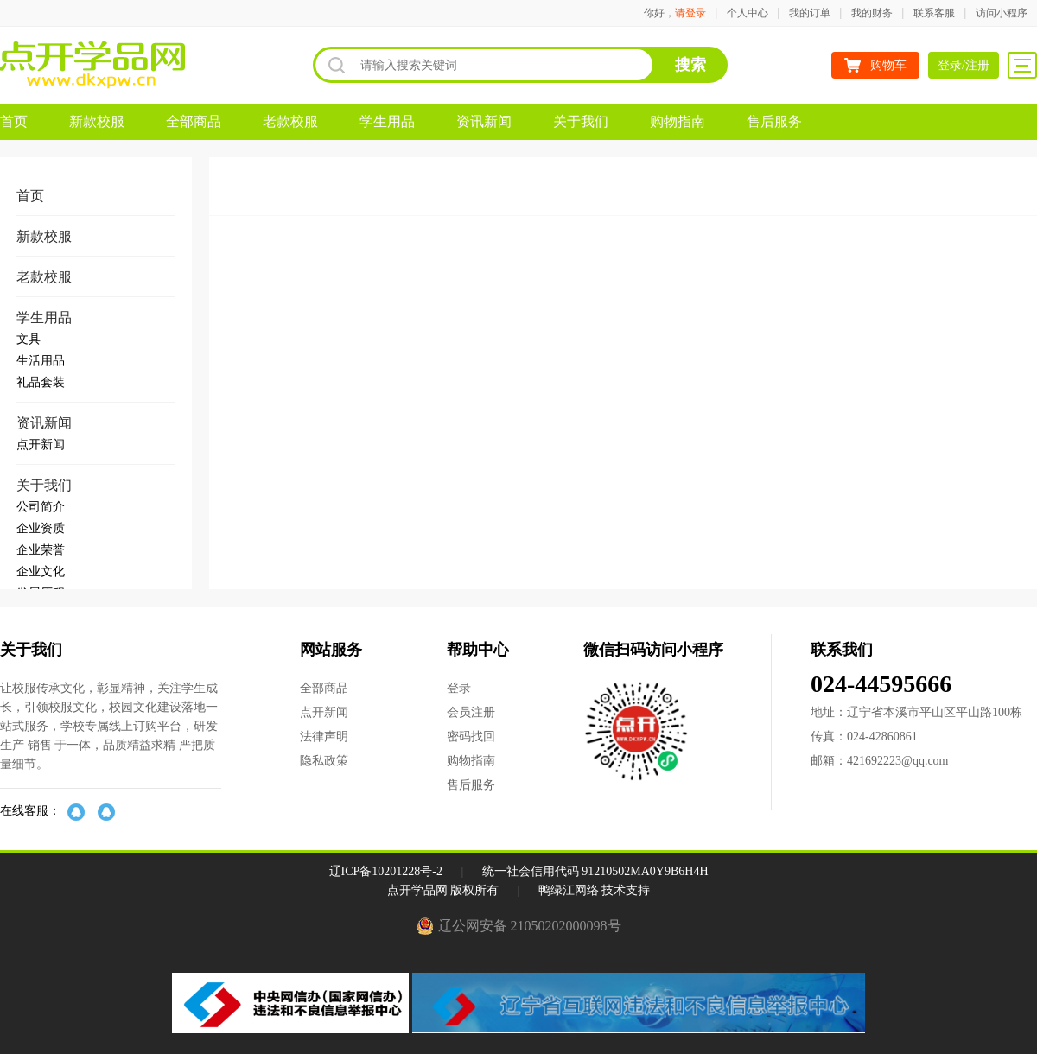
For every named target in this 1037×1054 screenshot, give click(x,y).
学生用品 (387, 121)
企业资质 (40, 528)
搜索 (690, 64)
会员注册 (471, 712)
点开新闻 (40, 444)
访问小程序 (1001, 13)
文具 (28, 339)
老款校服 (290, 121)
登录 (459, 688)
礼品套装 (40, 382)
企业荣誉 (40, 549)
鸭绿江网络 (568, 890)
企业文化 (40, 571)
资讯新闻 (484, 121)
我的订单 (809, 13)
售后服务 (774, 121)
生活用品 (40, 360)
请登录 (690, 13)
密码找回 (471, 736)
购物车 (888, 65)
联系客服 (934, 13)
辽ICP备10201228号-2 (385, 871)
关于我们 (580, 121)
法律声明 (324, 736)
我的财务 (872, 13)
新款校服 (96, 121)
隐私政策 (324, 760)
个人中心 (747, 13)
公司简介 (40, 506)
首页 (14, 121)
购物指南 (677, 121)
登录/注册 (963, 65)
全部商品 (193, 121)
